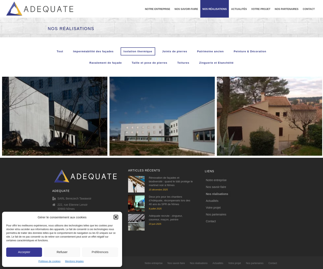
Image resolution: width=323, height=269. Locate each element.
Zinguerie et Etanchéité (216, 62)
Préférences (100, 252)
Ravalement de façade (105, 62)
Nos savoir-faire (186, 9)
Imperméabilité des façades (93, 51)
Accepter (24, 252)
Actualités (239, 9)
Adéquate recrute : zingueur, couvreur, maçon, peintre (166, 217)
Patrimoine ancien (210, 51)
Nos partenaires (286, 9)
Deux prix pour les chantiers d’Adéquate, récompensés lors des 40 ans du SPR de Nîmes (169, 200)
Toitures (183, 62)
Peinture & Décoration (250, 51)
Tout (60, 51)
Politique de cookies (49, 261)
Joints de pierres (174, 51)
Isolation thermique (138, 51)
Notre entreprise (157, 9)
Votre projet (260, 9)
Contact (309, 9)
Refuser (62, 252)
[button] (116, 217)
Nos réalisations (214, 9)
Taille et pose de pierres (149, 62)
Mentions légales (74, 261)
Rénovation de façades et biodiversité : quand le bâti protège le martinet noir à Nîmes (171, 181)
